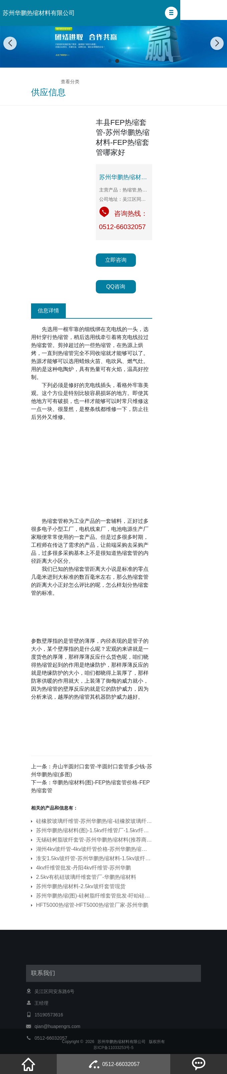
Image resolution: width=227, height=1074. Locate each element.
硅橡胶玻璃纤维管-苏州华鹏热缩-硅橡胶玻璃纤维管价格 (94, 821)
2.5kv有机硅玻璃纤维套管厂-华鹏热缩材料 (86, 877)
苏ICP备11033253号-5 (113, 1050)
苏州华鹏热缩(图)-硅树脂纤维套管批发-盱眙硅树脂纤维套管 (94, 895)
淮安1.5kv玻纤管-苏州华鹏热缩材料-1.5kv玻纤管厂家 (94, 858)
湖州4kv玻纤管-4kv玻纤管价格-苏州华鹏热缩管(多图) (94, 849)
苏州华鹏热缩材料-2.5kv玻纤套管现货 (81, 886)
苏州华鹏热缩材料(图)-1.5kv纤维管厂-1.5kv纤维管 (94, 830)
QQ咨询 (115, 286)
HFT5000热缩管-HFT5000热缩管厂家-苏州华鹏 (92, 905)
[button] (171, 13)
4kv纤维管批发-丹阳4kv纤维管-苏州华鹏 (83, 868)
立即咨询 (116, 260)
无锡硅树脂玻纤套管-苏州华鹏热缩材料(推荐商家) (94, 840)
